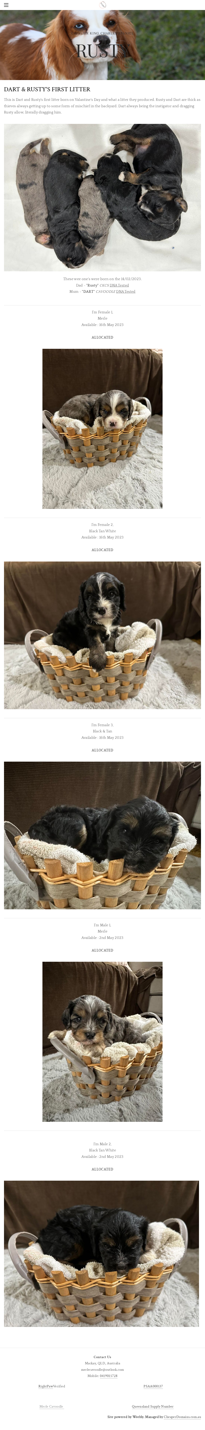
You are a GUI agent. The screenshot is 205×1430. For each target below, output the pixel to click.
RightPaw (45, 1386)
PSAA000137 (153, 1386)
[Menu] (7, 5)
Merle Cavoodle (51, 1406)
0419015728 (109, 1376)
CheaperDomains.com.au (182, 1417)
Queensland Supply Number (153, 1406)
